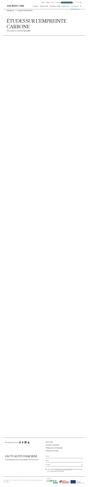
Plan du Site (49, 442)
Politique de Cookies (52, 451)
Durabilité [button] (75, 6)
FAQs (52, 2)
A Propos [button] (58, 2)
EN (73, 2)
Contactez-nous (67, 2)
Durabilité (10, 10)
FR (80, 2)
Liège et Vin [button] (44, 6)
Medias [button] (48, 2)
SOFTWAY (6, 482)
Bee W (43, 2)
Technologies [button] (55, 6)
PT (76, 2)
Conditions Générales (52, 445)
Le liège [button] (35, 6)
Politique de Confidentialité (54, 448)
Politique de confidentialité (63, 469)
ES (78, 2)
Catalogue (65, 6)
